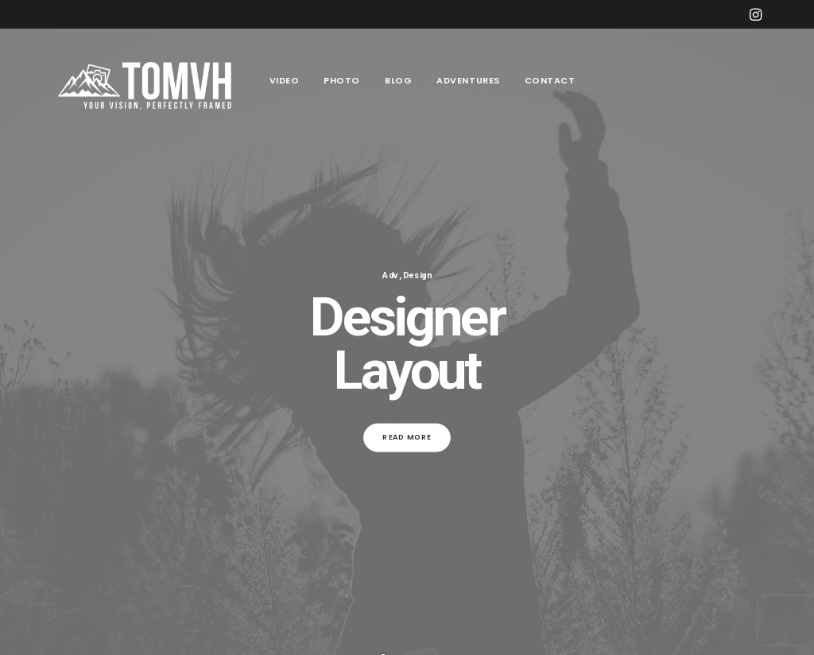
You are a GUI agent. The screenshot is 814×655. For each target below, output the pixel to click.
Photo (342, 80)
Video (284, 80)
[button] (755, 14)
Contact (550, 80)
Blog (398, 80)
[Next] (776, 357)
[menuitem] (755, 14)
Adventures (468, 80)
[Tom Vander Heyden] (148, 80)
